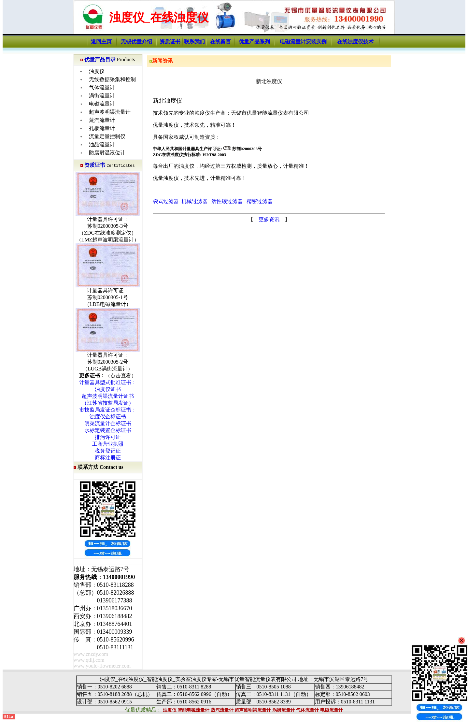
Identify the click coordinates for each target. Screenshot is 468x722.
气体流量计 (102, 87)
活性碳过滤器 (227, 201)
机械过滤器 (194, 201)
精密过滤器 (260, 201)
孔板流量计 (102, 128)
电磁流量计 (102, 104)
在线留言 (220, 41)
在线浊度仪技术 (355, 41)
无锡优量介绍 (136, 41)
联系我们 (194, 41)
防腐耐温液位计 (107, 152)
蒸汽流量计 (102, 120)
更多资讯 (269, 219)
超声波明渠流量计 (110, 112)
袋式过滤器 (166, 201)
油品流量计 (102, 144)
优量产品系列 (254, 41)
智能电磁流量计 (193, 710)
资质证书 (170, 41)
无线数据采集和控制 (112, 79)
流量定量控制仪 (107, 136)
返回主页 (101, 41)
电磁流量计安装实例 (303, 41)
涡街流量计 (102, 95)
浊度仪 (97, 71)
